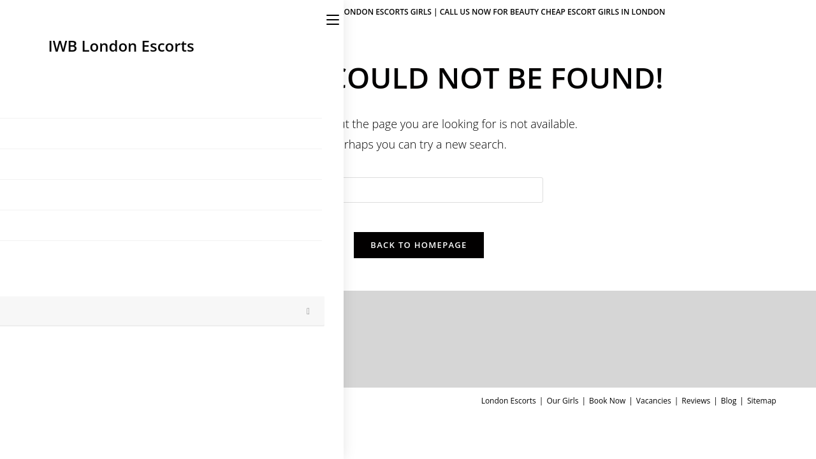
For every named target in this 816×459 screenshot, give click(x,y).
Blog (729, 410)
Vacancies (653, 410)
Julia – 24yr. (145, 350)
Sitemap (761, 410)
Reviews (695, 410)
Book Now (607, 410)
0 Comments (208, 365)
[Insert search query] (419, 190)
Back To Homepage (418, 254)
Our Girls (562, 410)
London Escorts (508, 410)
